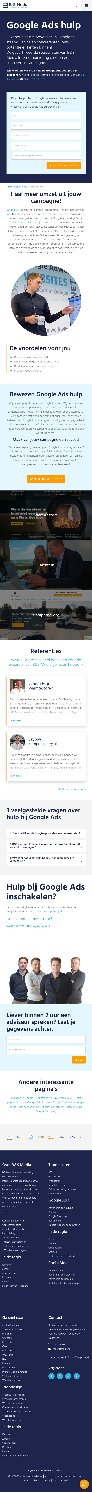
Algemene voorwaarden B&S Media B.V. (46, 1470)
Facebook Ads (55, 1271)
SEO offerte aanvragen (14, 1250)
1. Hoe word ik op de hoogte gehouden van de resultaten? (46, 848)
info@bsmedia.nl (38, 79)
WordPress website (12, 1420)
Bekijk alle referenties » (72, 790)
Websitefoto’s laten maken (16, 1412)
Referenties (8, 1342)
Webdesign (54, 1181)
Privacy (35, 1480)
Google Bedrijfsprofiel (13, 1229)
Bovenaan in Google (21, 1098)
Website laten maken (13, 1395)
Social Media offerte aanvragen (64, 1283)
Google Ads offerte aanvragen (64, 1225)
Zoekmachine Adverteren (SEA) (54, 1098)
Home (9, 187)
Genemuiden (9, 1273)
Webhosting (8, 1416)
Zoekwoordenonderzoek (15, 1246)
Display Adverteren (53, 1107)
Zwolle (6, 1269)
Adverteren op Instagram (61, 1275)
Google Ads (20, 187)
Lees (13, 735)
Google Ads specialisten (23, 222)
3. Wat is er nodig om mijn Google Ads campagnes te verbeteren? (46, 874)
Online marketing (29, 1107)
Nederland (23, 1286)
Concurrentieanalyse (13, 1221)
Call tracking (55, 1194)
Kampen (6, 1265)
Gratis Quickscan (11, 1325)
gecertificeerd (50, 222)
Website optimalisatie (14, 1403)
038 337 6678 (16, 926)
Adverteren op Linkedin (60, 1279)
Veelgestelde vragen (13, 1376)
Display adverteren (58, 1212)
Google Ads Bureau (38, 1102)
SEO (50, 1172)
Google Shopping (46, 1111)
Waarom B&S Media (13, 1330)
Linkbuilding (8, 1233)
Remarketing (74, 1107)
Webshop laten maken (14, 1399)
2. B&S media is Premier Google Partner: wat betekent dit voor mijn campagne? (46, 860)
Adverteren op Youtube (60, 1208)
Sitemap (46, 1480)
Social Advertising (57, 1185)
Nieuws (6, 1364)
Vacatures (7, 1355)
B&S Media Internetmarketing (17, 1172)
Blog (4, 1359)
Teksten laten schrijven (14, 1242)
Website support (11, 1381)
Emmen (6, 1282)
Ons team (7, 1338)
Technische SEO (10, 1238)
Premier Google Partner (14, 1372)
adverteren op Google (48, 911)
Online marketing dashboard (63, 1189)
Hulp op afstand (60, 1480)
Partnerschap (9, 1368)
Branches (7, 1334)
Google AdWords (63, 1102)
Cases (5, 1346)
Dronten (6, 1277)
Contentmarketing (11, 1225)
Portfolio (7, 1351)
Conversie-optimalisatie (15, 1408)
